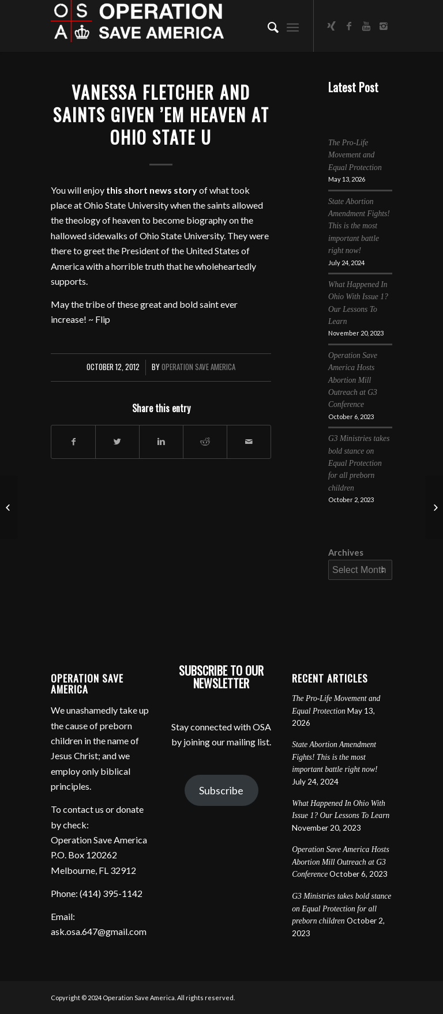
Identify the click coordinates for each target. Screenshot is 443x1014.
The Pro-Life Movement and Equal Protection (355, 155)
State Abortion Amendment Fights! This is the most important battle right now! (359, 226)
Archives (345, 552)
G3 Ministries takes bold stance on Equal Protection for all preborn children (358, 463)
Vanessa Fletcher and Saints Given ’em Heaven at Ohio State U (161, 114)
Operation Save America (198, 366)
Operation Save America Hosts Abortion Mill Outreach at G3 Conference (352, 380)
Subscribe (221, 790)
